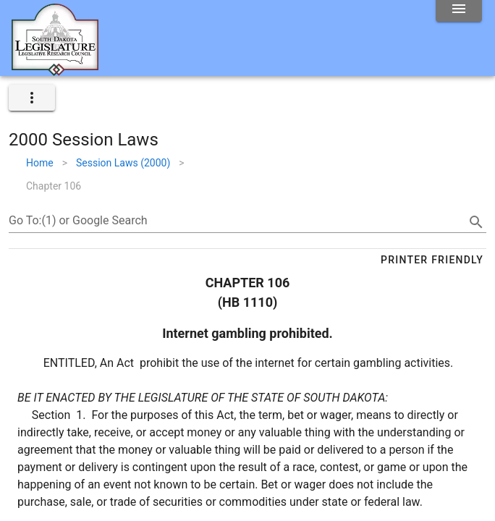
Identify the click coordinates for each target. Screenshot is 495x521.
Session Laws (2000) (123, 163)
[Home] (55, 70)
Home (40, 163)
